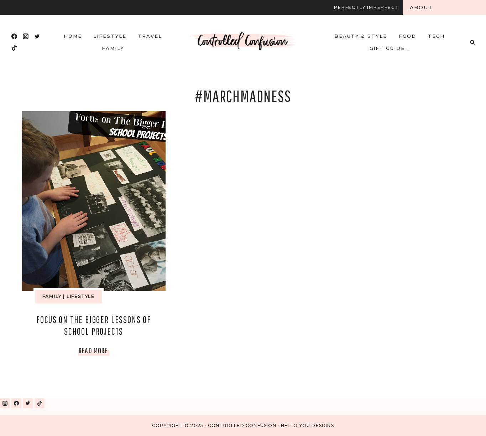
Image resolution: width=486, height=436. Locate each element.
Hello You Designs (307, 425)
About (421, 7)
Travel (150, 36)
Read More (94, 350)
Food (408, 36)
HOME (73, 36)
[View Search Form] (472, 42)
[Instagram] (25, 36)
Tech (436, 36)
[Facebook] (14, 36)
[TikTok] (14, 47)
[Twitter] (37, 36)
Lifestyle (109, 36)
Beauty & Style (360, 36)
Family (113, 48)
